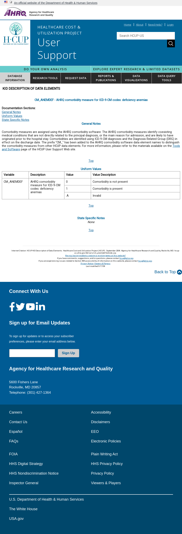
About (139, 24)
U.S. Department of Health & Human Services (46, 499)
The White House (23, 509)
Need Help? (155, 24)
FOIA (13, 454)
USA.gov (16, 519)
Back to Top (168, 272)
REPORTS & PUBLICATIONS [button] (106, 78)
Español (15, 432)
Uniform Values (12, 116)
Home (127, 24)
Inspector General (23, 483)
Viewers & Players (102, 263)
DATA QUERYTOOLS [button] (166, 78)
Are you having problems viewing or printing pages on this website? (95, 255)
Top (91, 161)
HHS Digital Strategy (26, 464)
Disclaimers (100, 422)
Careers (15, 412)
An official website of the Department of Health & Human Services (56, 3)
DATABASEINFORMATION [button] (15, 78)
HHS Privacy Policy (107, 464)
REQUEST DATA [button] (75, 78)
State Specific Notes (15, 120)
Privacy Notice (87, 263)
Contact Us (18, 422)
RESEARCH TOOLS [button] (45, 78)
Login (170, 24)
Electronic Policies (106, 441)
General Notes (11, 112)
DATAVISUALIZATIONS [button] (136, 78)
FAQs (13, 441)
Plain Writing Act (104, 454)
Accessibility (101, 412)
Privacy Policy (102, 473)
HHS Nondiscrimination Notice (34, 473)
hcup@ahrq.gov (126, 258)
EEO (95, 432)
